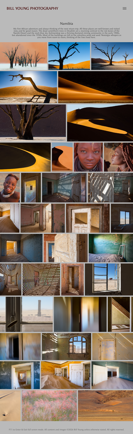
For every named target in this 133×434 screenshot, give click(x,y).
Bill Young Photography (32, 8)
